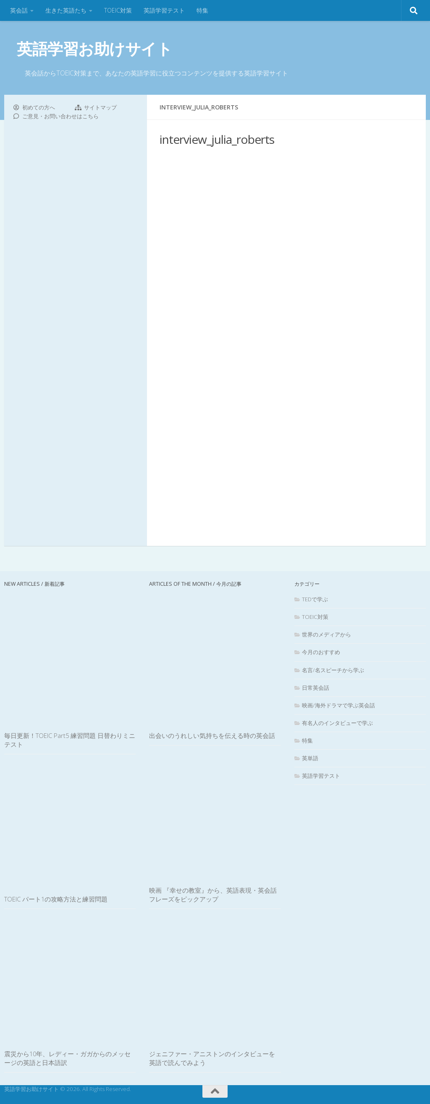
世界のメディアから (326, 634)
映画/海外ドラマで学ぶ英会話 (338, 705)
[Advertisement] (286, 345)
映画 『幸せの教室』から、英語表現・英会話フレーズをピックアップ (213, 894)
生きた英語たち (66, 10)
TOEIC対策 (118, 10)
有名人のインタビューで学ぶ (337, 723)
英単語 (310, 758)
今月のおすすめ (321, 652)
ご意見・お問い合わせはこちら (60, 116)
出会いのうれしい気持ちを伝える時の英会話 (212, 735)
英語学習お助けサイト (94, 48)
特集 (202, 10)
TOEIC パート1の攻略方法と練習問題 (56, 899)
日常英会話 (315, 687)
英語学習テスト (164, 10)
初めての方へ (38, 107)
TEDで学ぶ (315, 599)
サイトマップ (100, 107)
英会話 (19, 10)
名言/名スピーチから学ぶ (333, 670)
